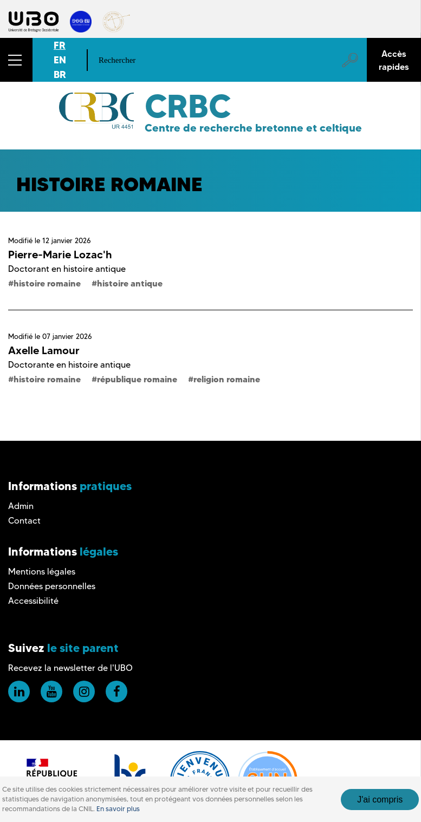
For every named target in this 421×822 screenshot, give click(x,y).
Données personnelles (51, 586)
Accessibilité (33, 601)
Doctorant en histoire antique (67, 269)
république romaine (137, 379)
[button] (16, 60)
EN (60, 60)
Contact (24, 521)
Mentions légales (41, 571)
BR (60, 74)
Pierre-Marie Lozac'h (60, 254)
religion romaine (226, 379)
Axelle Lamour (44, 350)
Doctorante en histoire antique (69, 365)
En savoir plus (118, 809)
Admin (21, 506)
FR (60, 45)
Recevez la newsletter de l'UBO (70, 668)
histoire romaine (47, 283)
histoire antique (130, 283)
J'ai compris (380, 799)
